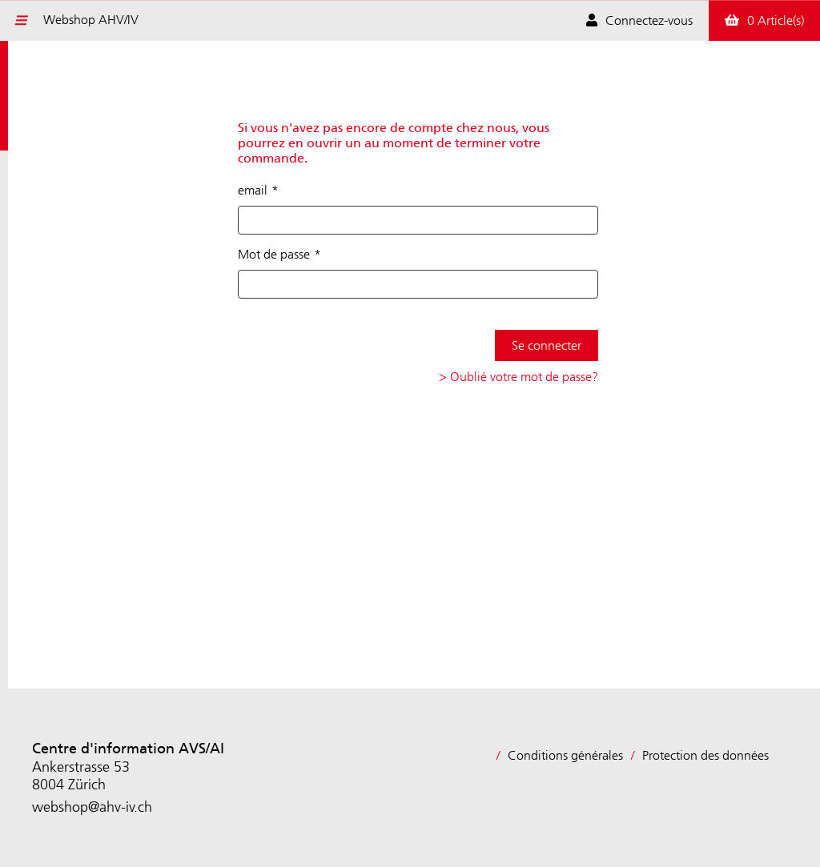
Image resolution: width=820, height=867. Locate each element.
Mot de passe (274, 254)
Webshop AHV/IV (91, 19)
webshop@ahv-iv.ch (92, 807)
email (252, 190)
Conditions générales (565, 755)
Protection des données (705, 755)
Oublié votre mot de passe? (524, 376)
